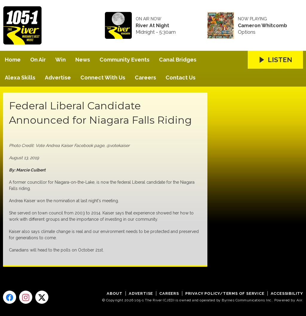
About (115, 293)
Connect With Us (102, 77)
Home (13, 59)
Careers (145, 77)
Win (60, 59)
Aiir (299, 300)
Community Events (124, 59)
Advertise (58, 77)
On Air (38, 59)
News (82, 59)
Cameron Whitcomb (262, 25)
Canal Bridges (177, 59)
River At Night (152, 25)
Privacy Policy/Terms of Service (224, 293)
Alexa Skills (20, 77)
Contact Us (180, 77)
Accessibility (287, 293)
